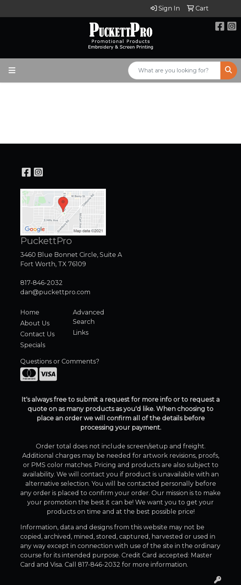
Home (29, 312)
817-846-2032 (41, 282)
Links (80, 332)
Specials (32, 345)
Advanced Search (88, 317)
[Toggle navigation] (12, 70)
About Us (34, 323)
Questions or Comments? (59, 361)
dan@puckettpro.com (55, 292)
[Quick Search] (174, 70)
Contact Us (37, 334)
